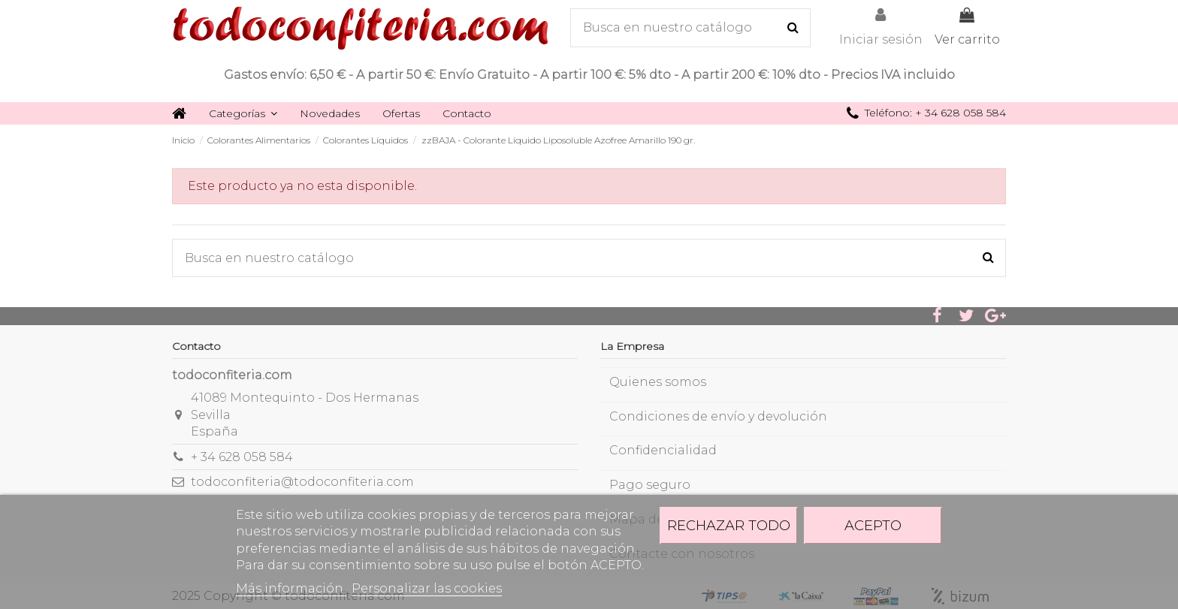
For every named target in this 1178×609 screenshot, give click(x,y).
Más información (291, 588)
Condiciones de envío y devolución (718, 416)
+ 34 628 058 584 (242, 457)
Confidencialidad (663, 450)
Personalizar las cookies (427, 588)
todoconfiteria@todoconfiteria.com (302, 482)
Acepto (873, 525)
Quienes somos (657, 382)
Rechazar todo (728, 525)
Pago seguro (649, 485)
